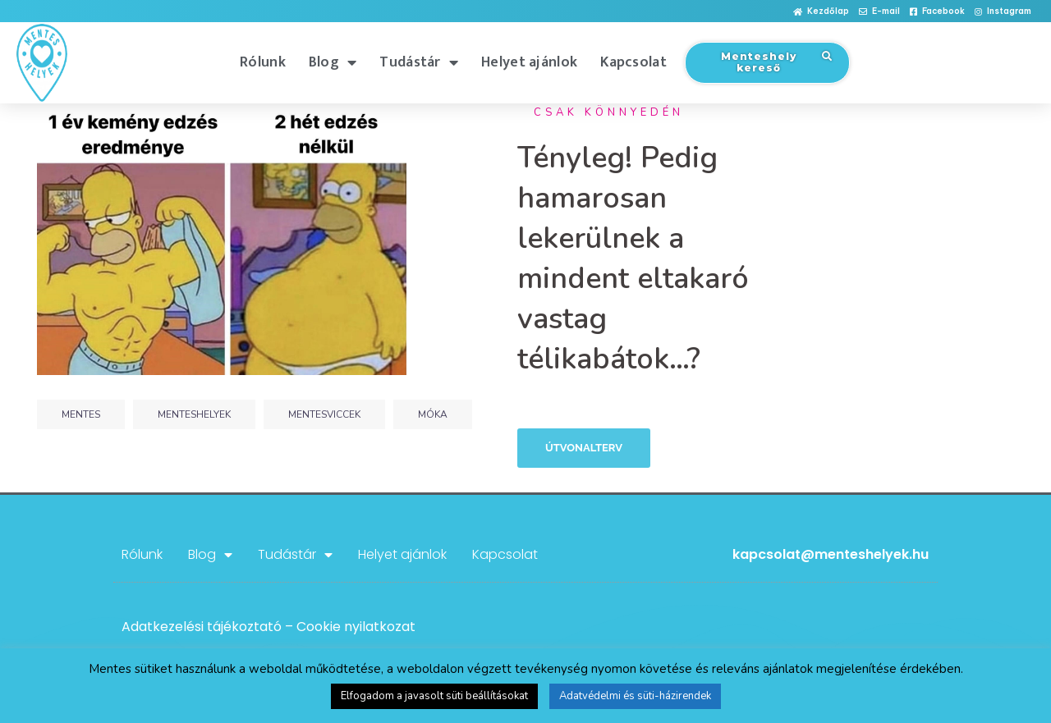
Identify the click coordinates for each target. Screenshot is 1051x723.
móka (432, 414)
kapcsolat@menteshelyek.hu (830, 554)
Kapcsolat (633, 62)
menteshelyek (194, 414)
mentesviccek (324, 414)
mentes (81, 414)
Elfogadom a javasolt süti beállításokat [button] (434, 696)
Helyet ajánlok (529, 62)
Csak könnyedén (609, 112)
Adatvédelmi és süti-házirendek (635, 696)
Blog (333, 62)
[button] (821, 11)
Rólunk (263, 62)
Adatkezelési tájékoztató (202, 626)
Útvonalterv (583, 448)
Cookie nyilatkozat (355, 626)
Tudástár (418, 62)
